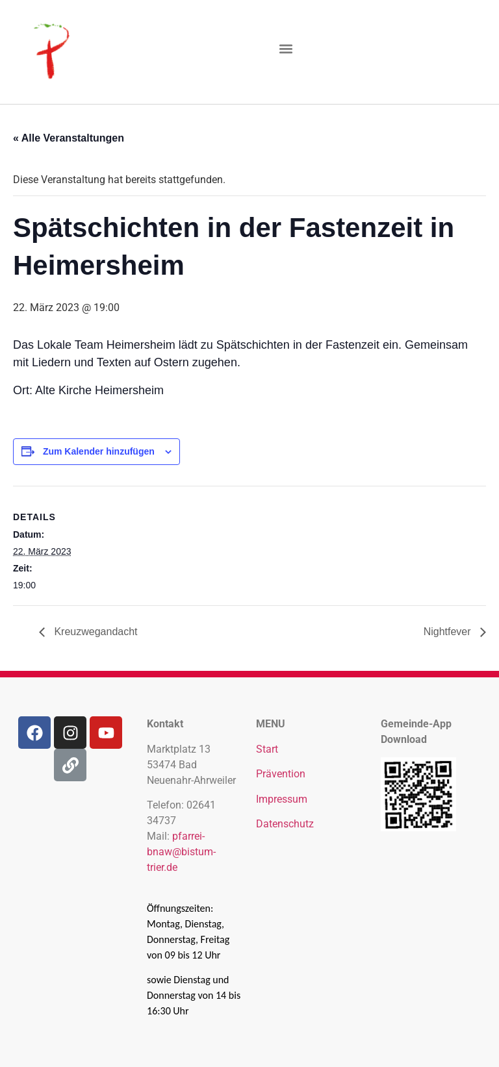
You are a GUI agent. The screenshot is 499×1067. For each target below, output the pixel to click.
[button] (286, 49)
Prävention (280, 774)
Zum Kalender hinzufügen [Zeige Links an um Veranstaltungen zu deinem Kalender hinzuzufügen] (99, 451)
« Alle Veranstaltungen (68, 138)
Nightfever (449, 631)
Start (267, 749)
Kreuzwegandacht (94, 631)
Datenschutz (285, 824)
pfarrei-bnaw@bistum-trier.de (181, 851)
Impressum (281, 799)
